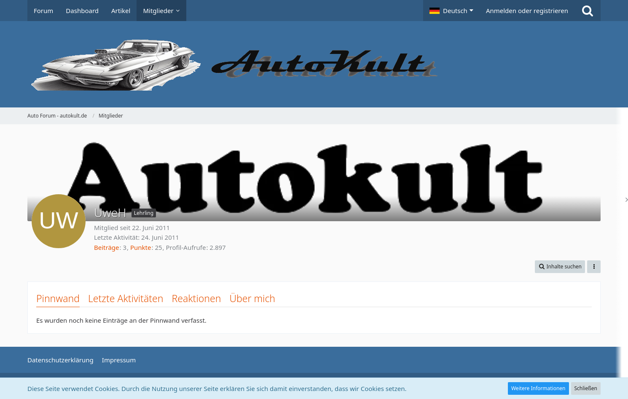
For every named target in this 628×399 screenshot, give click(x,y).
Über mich (252, 298)
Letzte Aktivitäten (125, 298)
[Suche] (587, 10)
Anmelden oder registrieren (527, 10)
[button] (451, 10)
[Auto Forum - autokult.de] (314, 64)
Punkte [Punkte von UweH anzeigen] (140, 247)
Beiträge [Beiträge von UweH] (106, 247)
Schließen (585, 388)
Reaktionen (196, 298)
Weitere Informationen (538, 388)
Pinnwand (58, 298)
